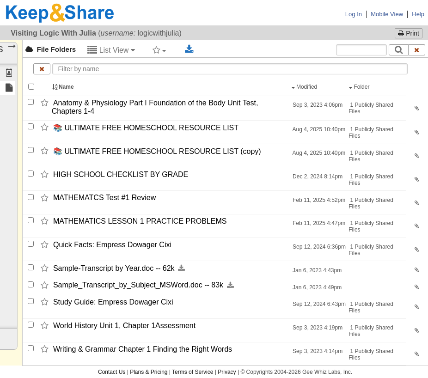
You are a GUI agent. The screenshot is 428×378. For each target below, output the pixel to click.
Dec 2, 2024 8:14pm (316, 176)
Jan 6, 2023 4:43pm (316, 270)
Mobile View (387, 14)
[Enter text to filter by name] (230, 68)
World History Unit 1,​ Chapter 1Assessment (124, 325)
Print (408, 33)
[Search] (399, 49)
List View (111, 50)
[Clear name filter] (41, 68)
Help (418, 14)
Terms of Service (192, 372)
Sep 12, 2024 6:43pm (318, 304)
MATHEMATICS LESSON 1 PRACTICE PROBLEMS (141, 221)
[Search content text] (361, 49)
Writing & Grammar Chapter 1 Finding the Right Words (142, 349)
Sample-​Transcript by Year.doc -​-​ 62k (114, 268)
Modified (305, 87)
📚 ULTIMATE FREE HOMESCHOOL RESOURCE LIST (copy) (157, 151)
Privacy (227, 372)
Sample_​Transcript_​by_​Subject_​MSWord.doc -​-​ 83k (138, 285)
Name (63, 87)
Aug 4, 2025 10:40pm (318, 129)
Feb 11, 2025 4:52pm (318, 200)
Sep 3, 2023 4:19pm (316, 327)
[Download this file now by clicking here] (181, 268)
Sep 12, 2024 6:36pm (318, 247)
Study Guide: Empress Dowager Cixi (113, 302)
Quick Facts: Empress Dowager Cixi (112, 245)
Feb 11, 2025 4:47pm (318, 223)
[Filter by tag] (159, 49)
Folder (360, 87)
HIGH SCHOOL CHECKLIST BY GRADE (120, 174)
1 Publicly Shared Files (371, 108)
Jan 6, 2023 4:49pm (316, 287)
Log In (353, 14)
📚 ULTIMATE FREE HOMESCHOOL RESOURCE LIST (145, 128)
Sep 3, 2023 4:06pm (316, 105)
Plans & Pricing (148, 372)
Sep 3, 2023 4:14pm (316, 351)
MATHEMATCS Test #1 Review (104, 198)
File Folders (50, 49)
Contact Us (111, 372)
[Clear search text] (417, 49)
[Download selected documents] (189, 49)
